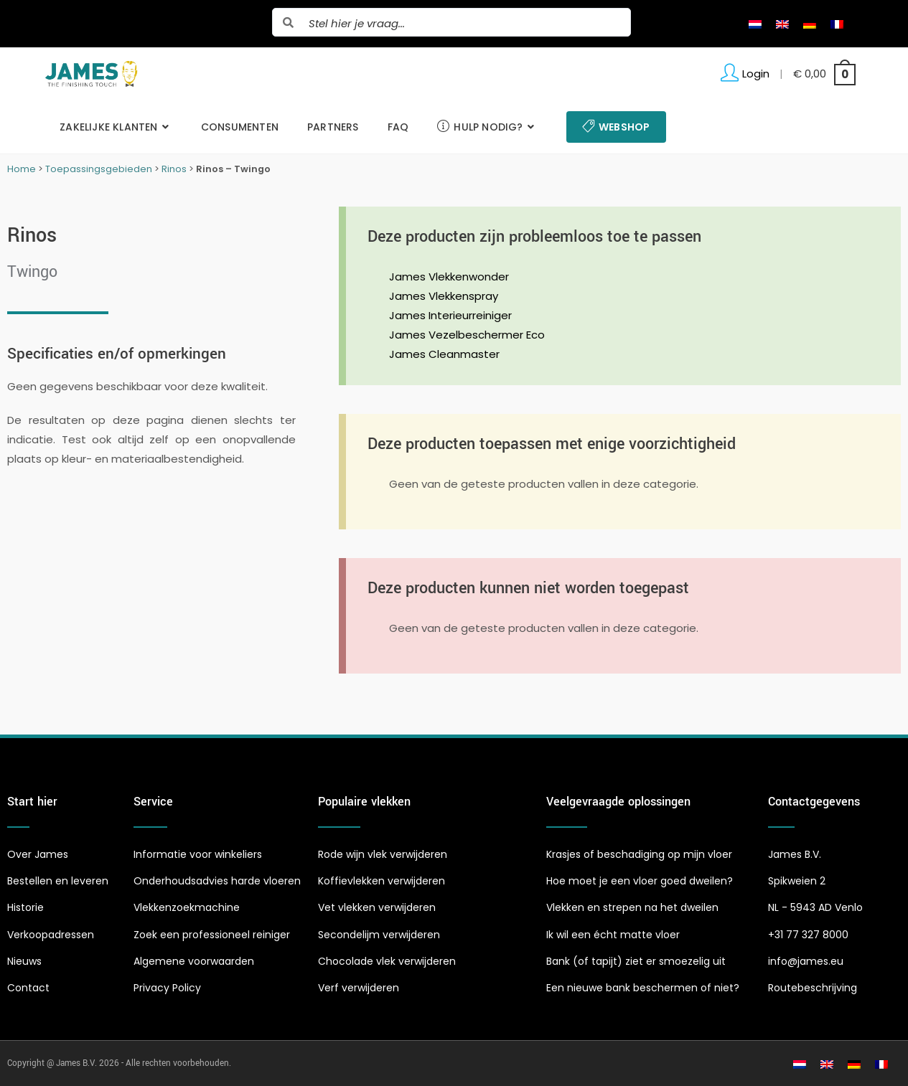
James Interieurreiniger (450, 315)
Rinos (174, 169)
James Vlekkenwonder (449, 276)
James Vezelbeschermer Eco (467, 334)
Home (21, 169)
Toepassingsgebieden (98, 169)
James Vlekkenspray (443, 295)
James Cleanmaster (444, 354)
